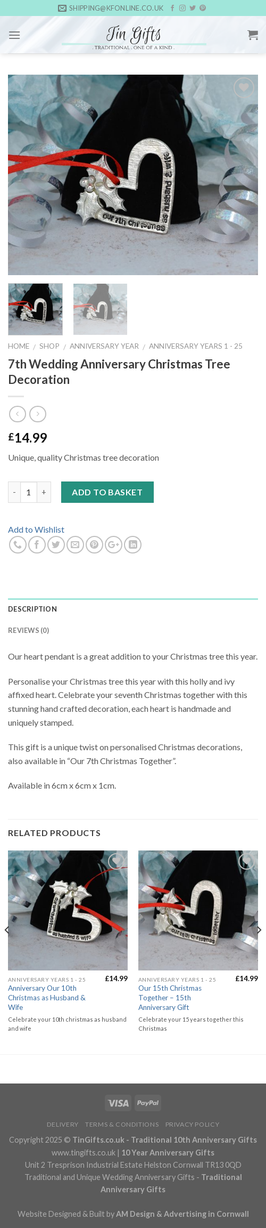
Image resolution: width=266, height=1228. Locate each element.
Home (18, 346)
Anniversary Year (104, 346)
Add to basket (107, 492)
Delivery (63, 1124)
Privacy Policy (192, 1124)
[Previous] (7, 951)
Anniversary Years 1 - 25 (196, 346)
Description (32, 609)
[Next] (258, 951)
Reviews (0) (28, 630)
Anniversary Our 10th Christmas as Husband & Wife (47, 997)
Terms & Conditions (122, 1124)
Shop (49, 346)
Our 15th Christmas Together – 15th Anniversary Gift (170, 997)
